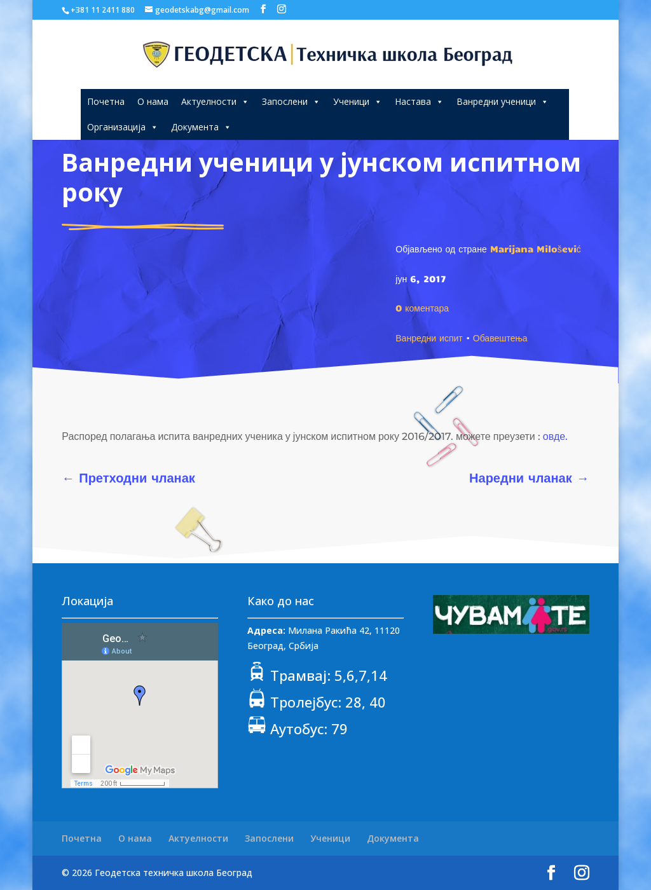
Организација (122, 127)
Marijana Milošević (535, 248)
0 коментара (422, 307)
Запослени (291, 101)
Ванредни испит (428, 337)
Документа (201, 127)
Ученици (357, 101)
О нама (152, 101)
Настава (419, 101)
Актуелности (215, 101)
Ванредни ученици (502, 101)
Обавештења (500, 337)
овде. (555, 436)
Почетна (106, 101)
